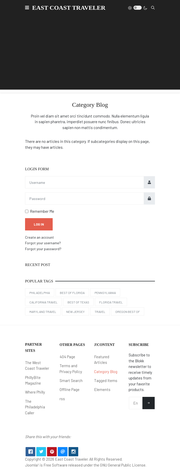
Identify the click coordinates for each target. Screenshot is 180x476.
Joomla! (32, 465)
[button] (27, 7)
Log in (39, 224)
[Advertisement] (90, 54)
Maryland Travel (42, 311)
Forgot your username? (43, 243)
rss (62, 398)
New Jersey (75, 311)
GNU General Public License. (123, 465)
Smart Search (71, 380)
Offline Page (70, 389)
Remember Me (42, 211)
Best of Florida (72, 292)
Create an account (39, 237)
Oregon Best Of (127, 311)
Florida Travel (111, 302)
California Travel (43, 302)
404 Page (67, 356)
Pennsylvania (105, 292)
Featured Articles (101, 359)
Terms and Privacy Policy (71, 368)
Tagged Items (105, 380)
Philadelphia (39, 292)
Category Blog (105, 371)
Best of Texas (78, 302)
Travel (100, 311)
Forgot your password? (43, 249)
